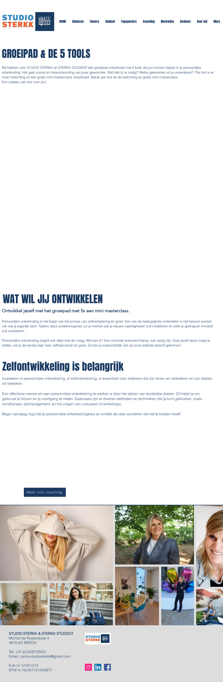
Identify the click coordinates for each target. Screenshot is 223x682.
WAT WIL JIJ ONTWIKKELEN (51, 299)
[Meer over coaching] (45, 492)
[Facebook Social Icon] (107, 667)
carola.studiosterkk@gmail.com (45, 656)
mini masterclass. (112, 310)
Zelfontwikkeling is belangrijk (63, 366)
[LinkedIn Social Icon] (97, 667)
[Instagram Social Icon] (88, 667)
